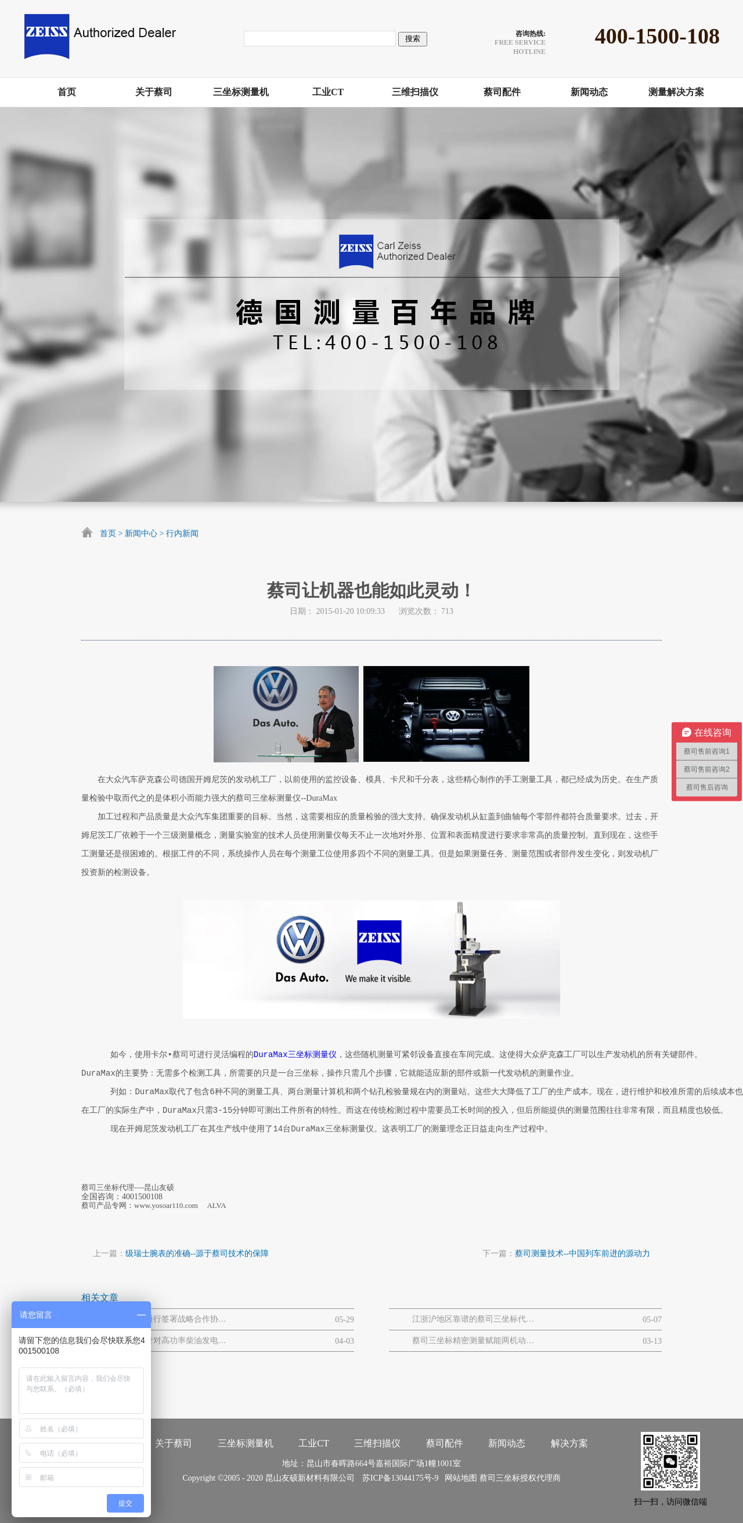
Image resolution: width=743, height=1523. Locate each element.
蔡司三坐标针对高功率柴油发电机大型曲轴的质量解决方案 (165, 1340)
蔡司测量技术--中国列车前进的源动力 (582, 1253)
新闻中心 (141, 533)
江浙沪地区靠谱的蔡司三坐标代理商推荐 (473, 1319)
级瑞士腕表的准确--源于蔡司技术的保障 (197, 1253)
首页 (108, 533)
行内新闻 (182, 533)
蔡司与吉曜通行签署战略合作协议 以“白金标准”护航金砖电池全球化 (165, 1319)
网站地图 (459, 1478)
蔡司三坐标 (499, 1478)
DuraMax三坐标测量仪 (295, 1054)
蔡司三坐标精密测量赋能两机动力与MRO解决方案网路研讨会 (473, 1340)
